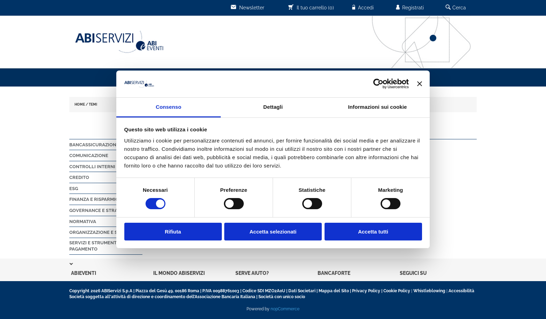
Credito (79, 177)
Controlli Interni (92, 166)
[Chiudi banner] (419, 83)
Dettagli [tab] (273, 107)
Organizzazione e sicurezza (104, 232)
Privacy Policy (366, 290)
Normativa (82, 221)
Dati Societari (301, 290)
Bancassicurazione (94, 144)
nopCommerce (285, 308)
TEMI (93, 104)
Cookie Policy (396, 290)
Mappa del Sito (334, 290)
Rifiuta (173, 232)
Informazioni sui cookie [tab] (377, 107)
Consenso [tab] (168, 107)
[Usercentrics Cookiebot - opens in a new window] (378, 84)
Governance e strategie (99, 210)
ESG (73, 188)
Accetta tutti (373, 232)
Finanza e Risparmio (94, 199)
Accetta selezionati (272, 232)
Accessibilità (461, 290)
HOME (80, 104)
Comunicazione (88, 155)
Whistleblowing (429, 290)
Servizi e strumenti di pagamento (96, 246)
